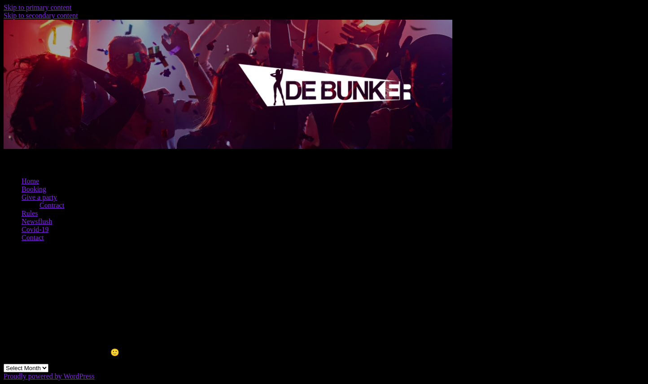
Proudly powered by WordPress (49, 376)
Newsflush (37, 221)
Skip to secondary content (41, 15)
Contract (51, 205)
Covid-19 (35, 229)
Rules (30, 213)
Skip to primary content (38, 7)
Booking (34, 189)
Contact (33, 237)
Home (30, 181)
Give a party (39, 197)
